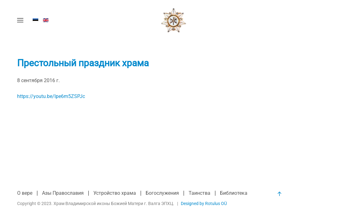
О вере (24, 193)
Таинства (199, 193)
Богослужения (162, 193)
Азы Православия (63, 193)
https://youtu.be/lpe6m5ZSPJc (51, 96)
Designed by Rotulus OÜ (204, 203)
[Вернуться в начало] (173, 20)
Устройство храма (114, 193)
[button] (20, 20)
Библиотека (233, 193)
